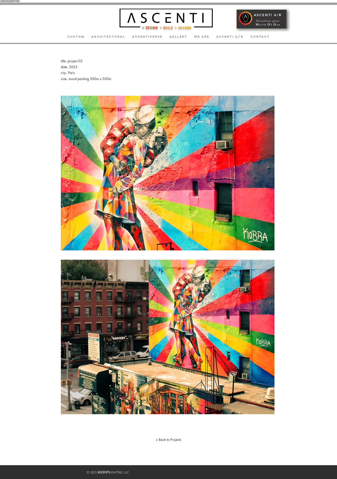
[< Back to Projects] (168, 439)
